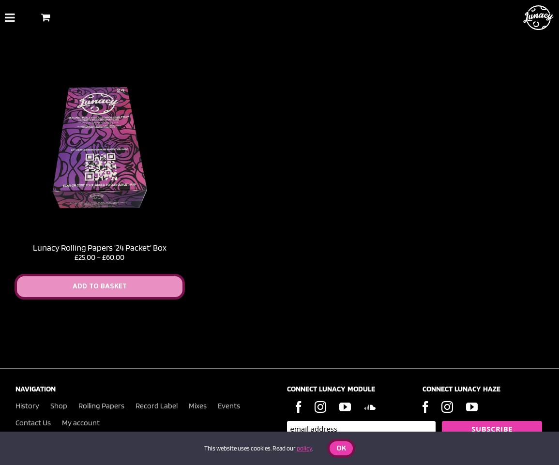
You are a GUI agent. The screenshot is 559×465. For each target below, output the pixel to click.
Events (229, 405)
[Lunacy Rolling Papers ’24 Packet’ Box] (100, 67)
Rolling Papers (101, 405)
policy (304, 448)
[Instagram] (320, 407)
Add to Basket (100, 286)
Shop (58, 405)
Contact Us (33, 422)
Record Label (157, 405)
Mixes (198, 405)
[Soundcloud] (370, 407)
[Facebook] (298, 407)
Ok (341, 448)
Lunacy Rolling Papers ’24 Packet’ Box (99, 247)
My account (81, 422)
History (27, 405)
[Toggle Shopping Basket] (45, 17)
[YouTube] (345, 407)
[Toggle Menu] (10, 17)
